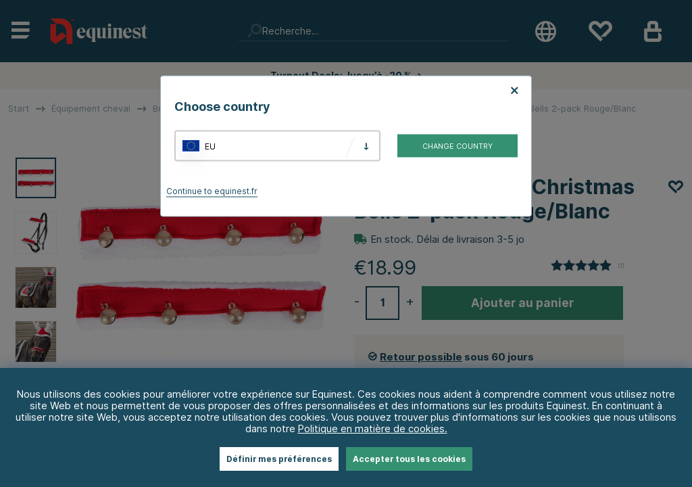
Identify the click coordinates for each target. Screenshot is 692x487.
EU (210, 146)
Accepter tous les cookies (409, 459)
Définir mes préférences (279, 459)
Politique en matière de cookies (371, 428)
